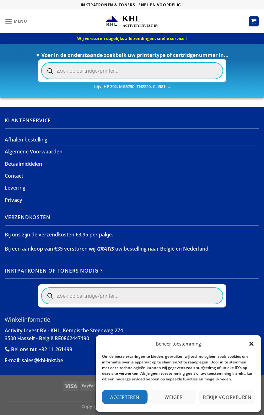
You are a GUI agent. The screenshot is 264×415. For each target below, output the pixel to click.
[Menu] (16, 21)
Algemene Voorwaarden (33, 151)
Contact (14, 175)
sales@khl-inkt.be (42, 360)
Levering (15, 187)
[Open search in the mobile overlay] (132, 70)
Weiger (173, 397)
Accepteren (124, 397)
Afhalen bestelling (26, 139)
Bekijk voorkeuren (227, 397)
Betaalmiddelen (23, 163)
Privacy (13, 199)
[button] (251, 343)
